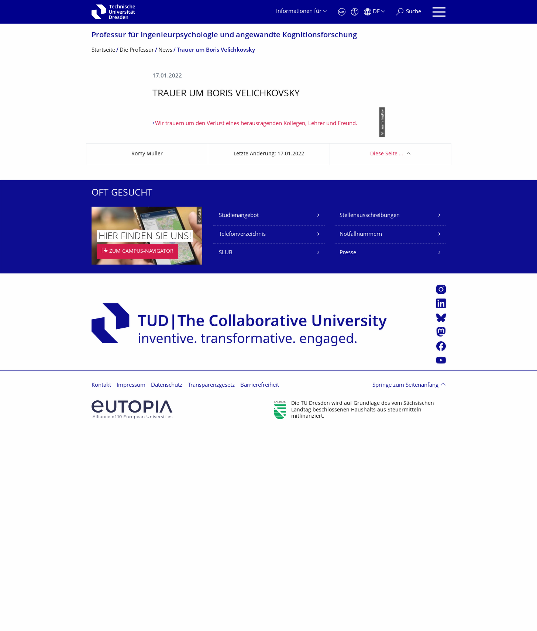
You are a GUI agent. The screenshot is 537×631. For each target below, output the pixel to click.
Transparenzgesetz (211, 585)
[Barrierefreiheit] (355, 11)
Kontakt (101, 585)
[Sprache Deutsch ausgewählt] (374, 12)
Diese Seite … (386, 354)
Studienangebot (239, 415)
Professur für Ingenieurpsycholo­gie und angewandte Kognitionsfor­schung (224, 35)
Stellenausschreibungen (370, 415)
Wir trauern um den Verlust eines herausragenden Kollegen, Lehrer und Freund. (256, 324)
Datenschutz (166, 585)
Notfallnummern (361, 434)
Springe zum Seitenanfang (405, 585)
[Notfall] (342, 11)
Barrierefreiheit (259, 585)
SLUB (226, 453)
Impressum (131, 585)
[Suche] (408, 12)
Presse (348, 453)
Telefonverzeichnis (242, 434)
